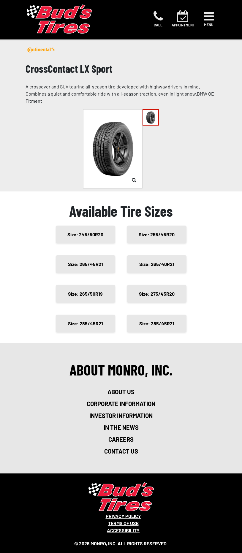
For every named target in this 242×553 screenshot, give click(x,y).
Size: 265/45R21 (85, 264)
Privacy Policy (123, 516)
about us (121, 391)
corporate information (121, 403)
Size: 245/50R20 (85, 234)
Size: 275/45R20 (157, 294)
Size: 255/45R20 (157, 234)
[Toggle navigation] (208, 19)
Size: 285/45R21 (85, 323)
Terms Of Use (123, 523)
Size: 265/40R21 (156, 264)
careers (121, 439)
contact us (121, 451)
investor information (121, 415)
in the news (121, 427)
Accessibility (123, 530)
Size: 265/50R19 (85, 294)
